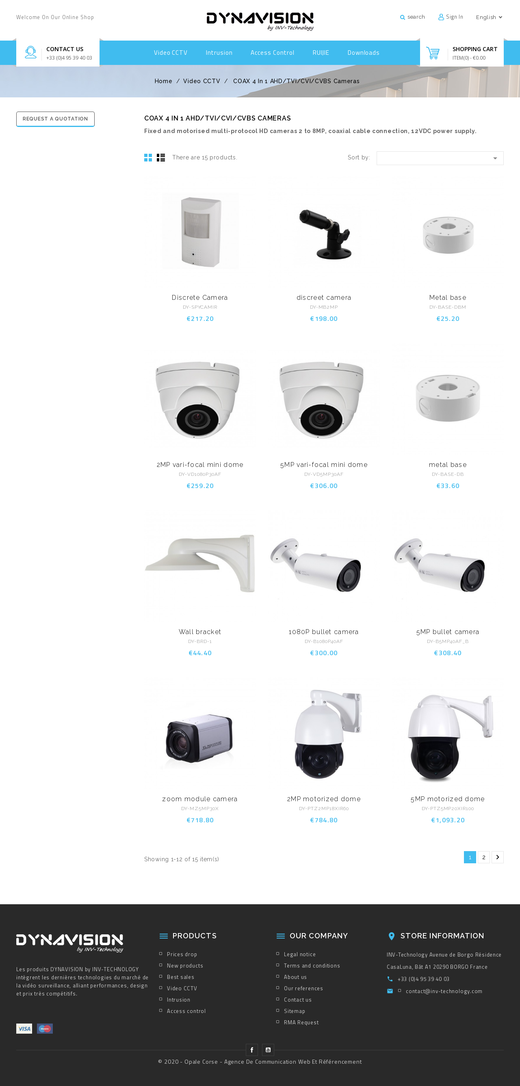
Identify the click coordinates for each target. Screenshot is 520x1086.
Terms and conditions (312, 965)
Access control (273, 52)
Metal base (447, 297)
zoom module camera (200, 799)
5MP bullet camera (448, 632)
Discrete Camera (200, 297)
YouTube (268, 1050)
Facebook (252, 1050)
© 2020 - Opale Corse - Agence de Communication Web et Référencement (260, 1061)
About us (295, 977)
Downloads (364, 52)
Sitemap (294, 1011)
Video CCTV (171, 52)
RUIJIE (321, 52)
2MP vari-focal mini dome (200, 465)
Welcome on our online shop (55, 17)
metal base (448, 465)
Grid (148, 157)
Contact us (64, 49)
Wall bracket (200, 632)
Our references (303, 988)
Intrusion (219, 52)
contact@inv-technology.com (444, 991)
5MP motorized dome (448, 799)
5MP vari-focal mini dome (324, 465)
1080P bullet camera (324, 632)
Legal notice (300, 954)
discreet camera (324, 297)
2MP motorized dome (324, 799)
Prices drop (182, 954)
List (161, 157)
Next (497, 857)
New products (185, 965)
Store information (442, 935)
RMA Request (301, 1022)
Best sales (181, 977)
